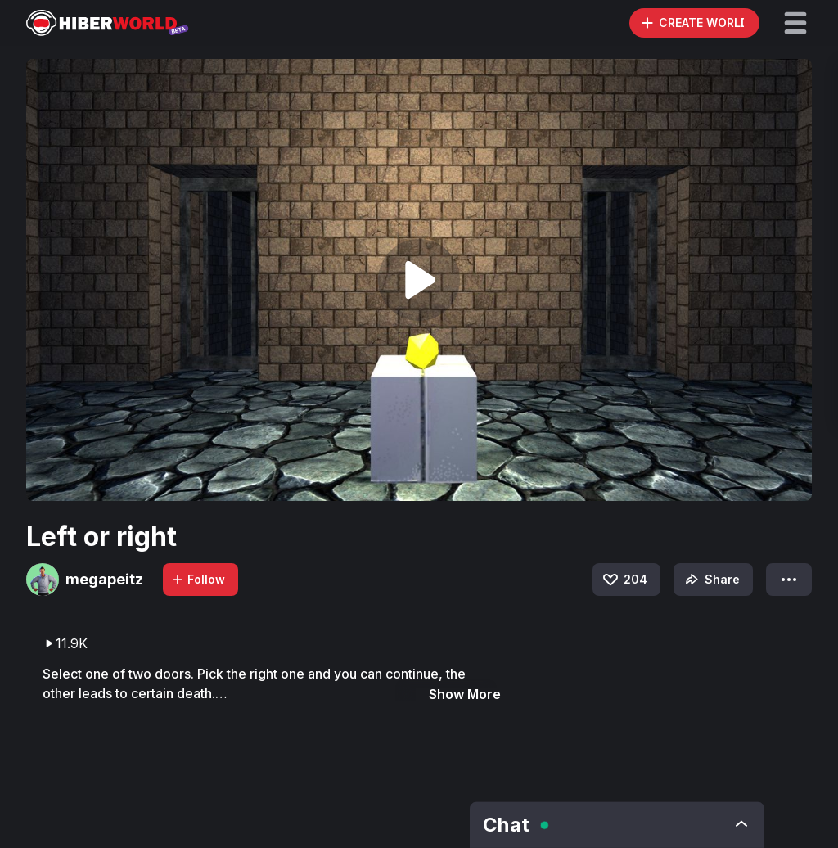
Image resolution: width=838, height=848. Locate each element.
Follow (198, 579)
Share (711, 579)
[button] (795, 23)
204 (624, 579)
